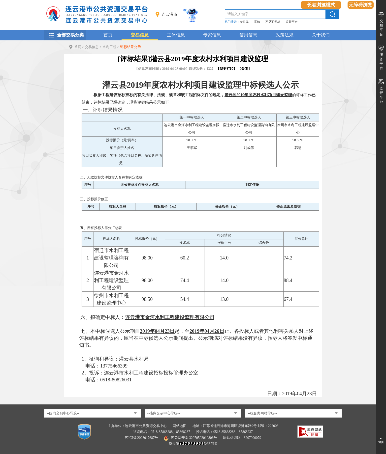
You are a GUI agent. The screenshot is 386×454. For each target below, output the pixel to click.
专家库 (244, 22)
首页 (107, 34)
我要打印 (226, 69)
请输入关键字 (237, 14)
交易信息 (140, 34)
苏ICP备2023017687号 (141, 438)
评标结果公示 (130, 47)
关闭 (244, 69)
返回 (381, 442)
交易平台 (381, 27)
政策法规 (284, 34)
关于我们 (321, 34)
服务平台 (381, 61)
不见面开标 (272, 22)
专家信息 (212, 34)
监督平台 (292, 22)
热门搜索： (232, 22)
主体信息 (176, 34)
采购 (257, 22)
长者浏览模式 (321, 4)
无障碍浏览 (360, 4)
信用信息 (248, 34)
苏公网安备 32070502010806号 (190, 438)
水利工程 (109, 47)
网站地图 (180, 426)
